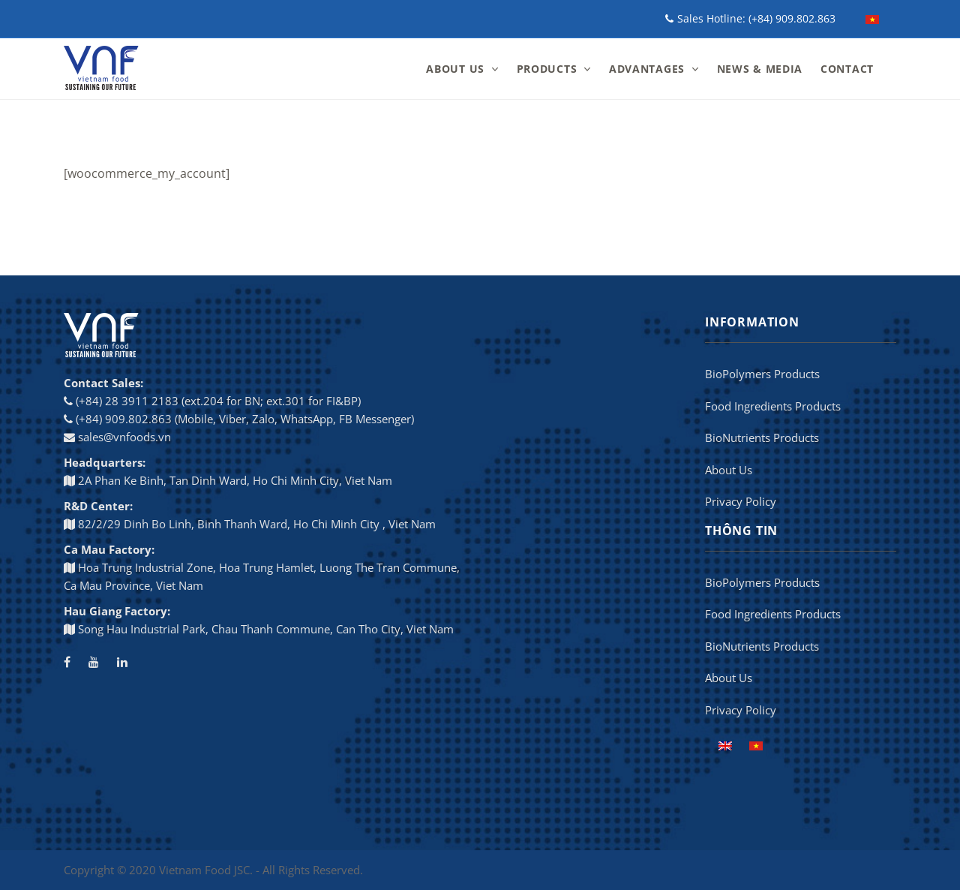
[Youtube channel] (93, 662)
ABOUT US (455, 69)
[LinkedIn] (122, 662)
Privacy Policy (740, 501)
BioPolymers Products (762, 373)
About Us (728, 469)
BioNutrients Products (762, 437)
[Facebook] (67, 662)
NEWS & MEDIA (759, 69)
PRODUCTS (547, 69)
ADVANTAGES (647, 69)
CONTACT (847, 69)
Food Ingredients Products (773, 405)
